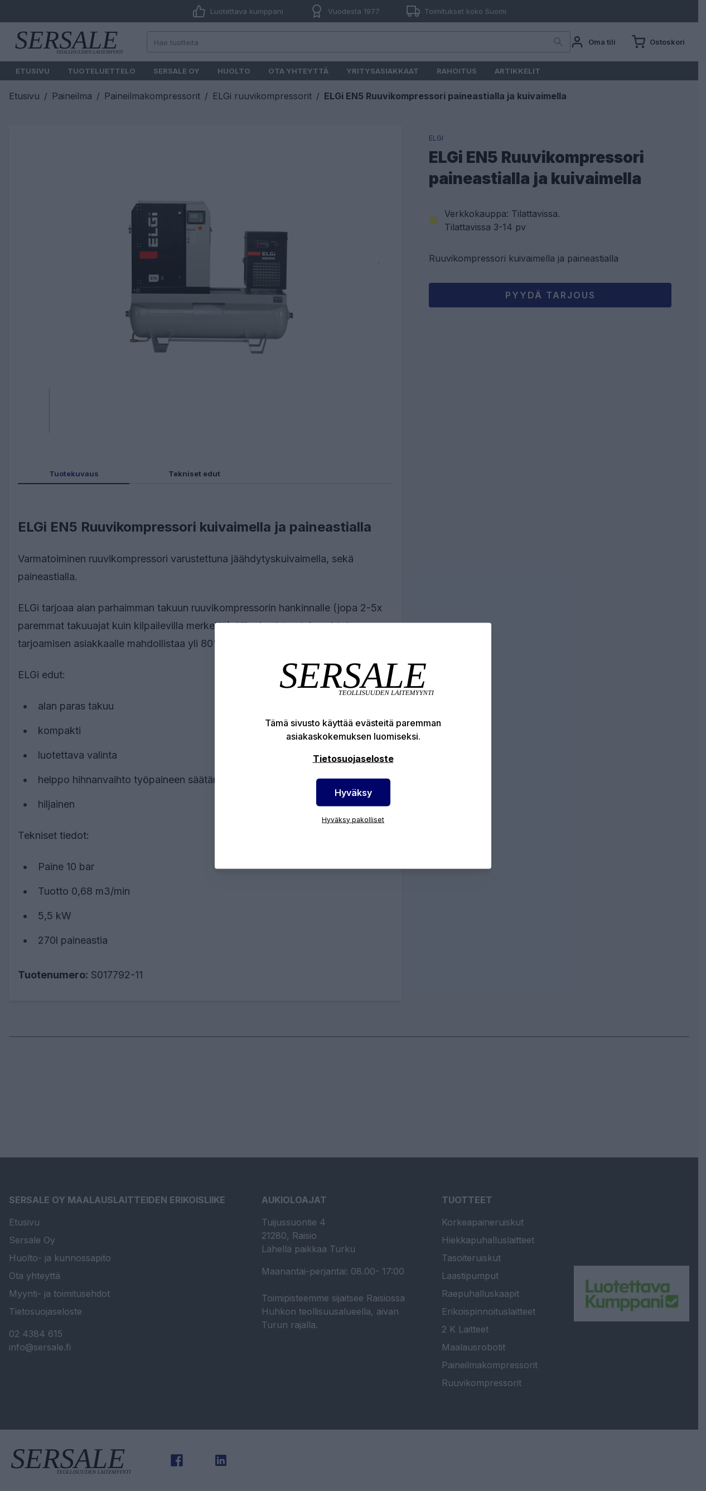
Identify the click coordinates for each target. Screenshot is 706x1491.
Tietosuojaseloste (353, 758)
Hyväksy (353, 792)
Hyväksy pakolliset (353, 819)
